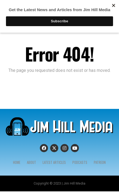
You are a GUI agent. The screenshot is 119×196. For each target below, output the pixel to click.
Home (16, 162)
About (31, 162)
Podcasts (79, 162)
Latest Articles (54, 162)
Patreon (100, 162)
